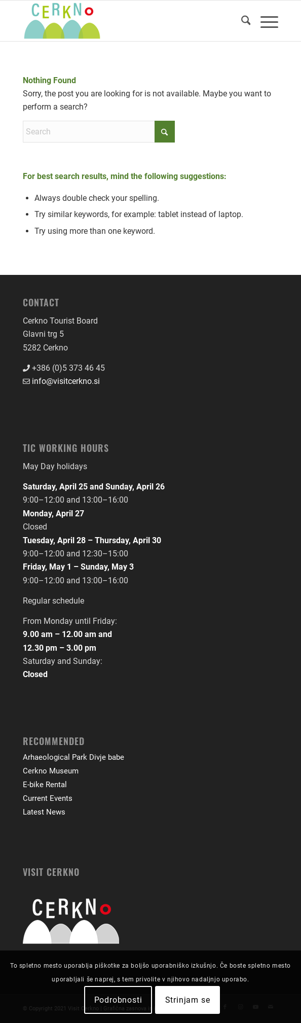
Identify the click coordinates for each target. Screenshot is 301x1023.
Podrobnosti (118, 1000)
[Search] (241, 21)
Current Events (47, 798)
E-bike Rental (45, 784)
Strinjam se (187, 1000)
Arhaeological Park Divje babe (73, 757)
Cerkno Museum (51, 770)
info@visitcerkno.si (66, 381)
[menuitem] (241, 21)
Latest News (44, 812)
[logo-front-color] (125, 21)
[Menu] (264, 21)
